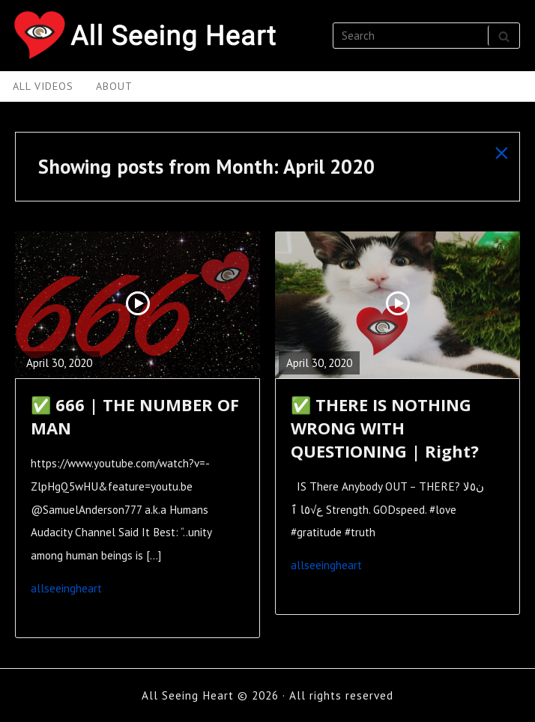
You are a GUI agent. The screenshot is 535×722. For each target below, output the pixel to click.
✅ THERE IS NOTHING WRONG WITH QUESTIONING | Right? (385, 428)
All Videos (43, 86)
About (114, 86)
